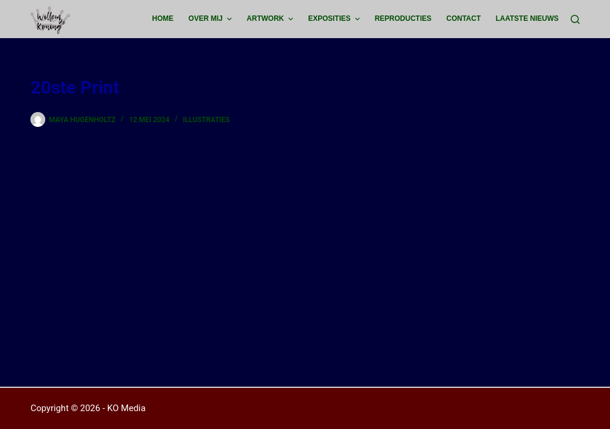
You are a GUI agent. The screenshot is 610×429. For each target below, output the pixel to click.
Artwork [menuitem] (271, 19)
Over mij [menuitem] (211, 19)
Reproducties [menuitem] (403, 18)
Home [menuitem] (162, 18)
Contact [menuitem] (463, 18)
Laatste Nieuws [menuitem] (527, 18)
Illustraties (206, 120)
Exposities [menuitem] (335, 19)
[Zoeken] (575, 19)
